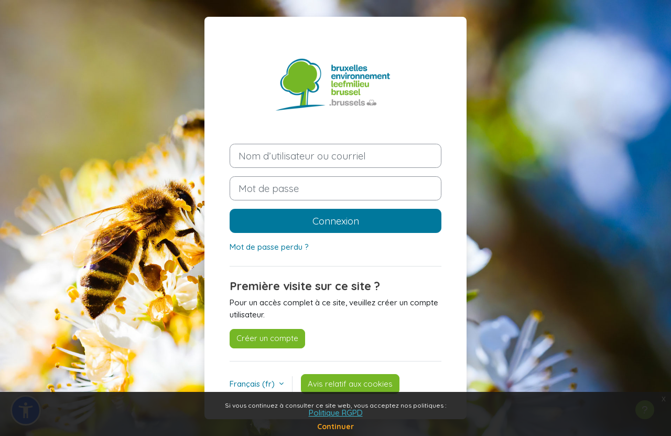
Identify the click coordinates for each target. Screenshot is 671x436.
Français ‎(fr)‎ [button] (253, 384)
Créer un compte (267, 338)
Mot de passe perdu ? (269, 247)
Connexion (335, 221)
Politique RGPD (336, 413)
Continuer (335, 426)
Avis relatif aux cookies (350, 384)
